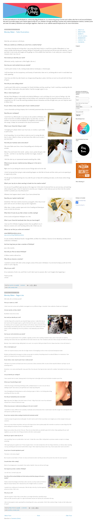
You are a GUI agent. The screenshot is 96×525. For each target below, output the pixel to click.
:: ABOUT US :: (81, 30)
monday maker (14, 287)
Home (38, 515)
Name (77, 96)
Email (77, 100)
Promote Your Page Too (80, 205)
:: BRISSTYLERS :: (81, 32)
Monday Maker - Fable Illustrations (16, 32)
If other (78, 108)
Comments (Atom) (16, 518)
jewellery (10, 510)
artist (9, 287)
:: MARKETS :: (80, 34)
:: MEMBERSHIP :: (81, 38)
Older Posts (69, 515)
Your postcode (79, 111)
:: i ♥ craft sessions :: (82, 36)
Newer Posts (8, 515)
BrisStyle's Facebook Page (81, 200)
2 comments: (24, 507)
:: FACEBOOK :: (81, 42)
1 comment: (22, 285)
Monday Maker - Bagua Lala (14, 295)
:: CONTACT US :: (81, 40)
